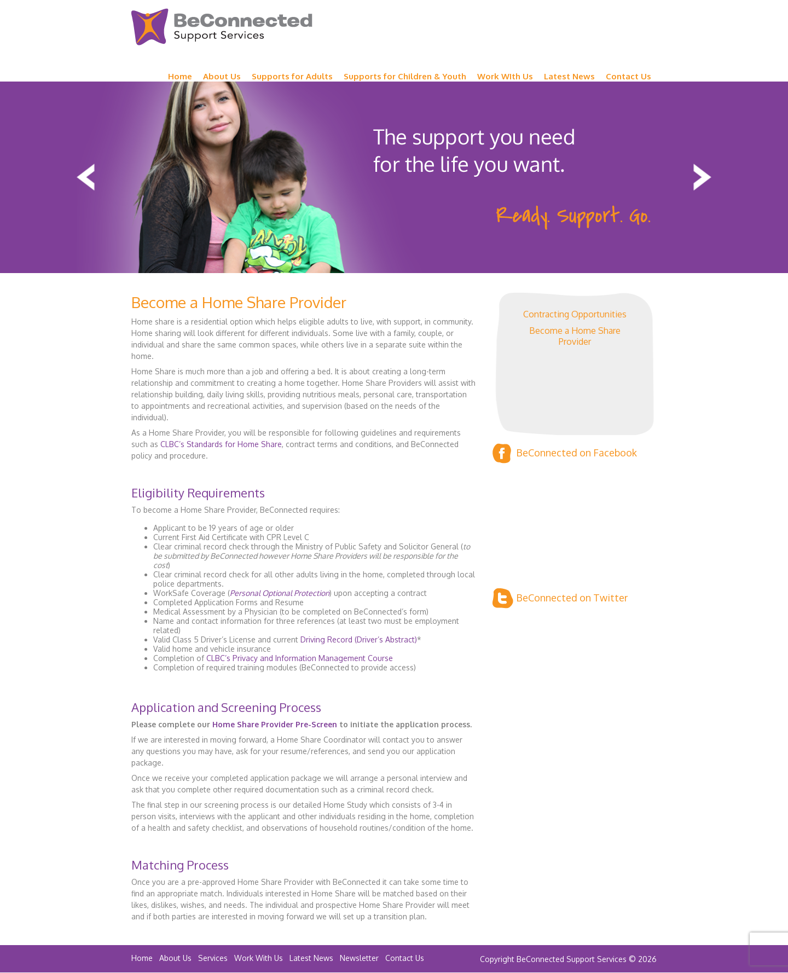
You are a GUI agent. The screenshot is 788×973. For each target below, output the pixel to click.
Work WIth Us (505, 76)
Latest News (569, 76)
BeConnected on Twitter (560, 598)
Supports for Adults (292, 76)
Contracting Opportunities (575, 314)
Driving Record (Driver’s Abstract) (358, 639)
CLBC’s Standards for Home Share (221, 444)
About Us (222, 76)
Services (213, 958)
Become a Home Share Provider (575, 336)
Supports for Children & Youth (405, 76)
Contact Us (628, 76)
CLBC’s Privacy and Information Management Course (299, 658)
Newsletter (359, 958)
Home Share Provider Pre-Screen (274, 724)
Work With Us (258, 958)
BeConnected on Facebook (565, 453)
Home (180, 76)
